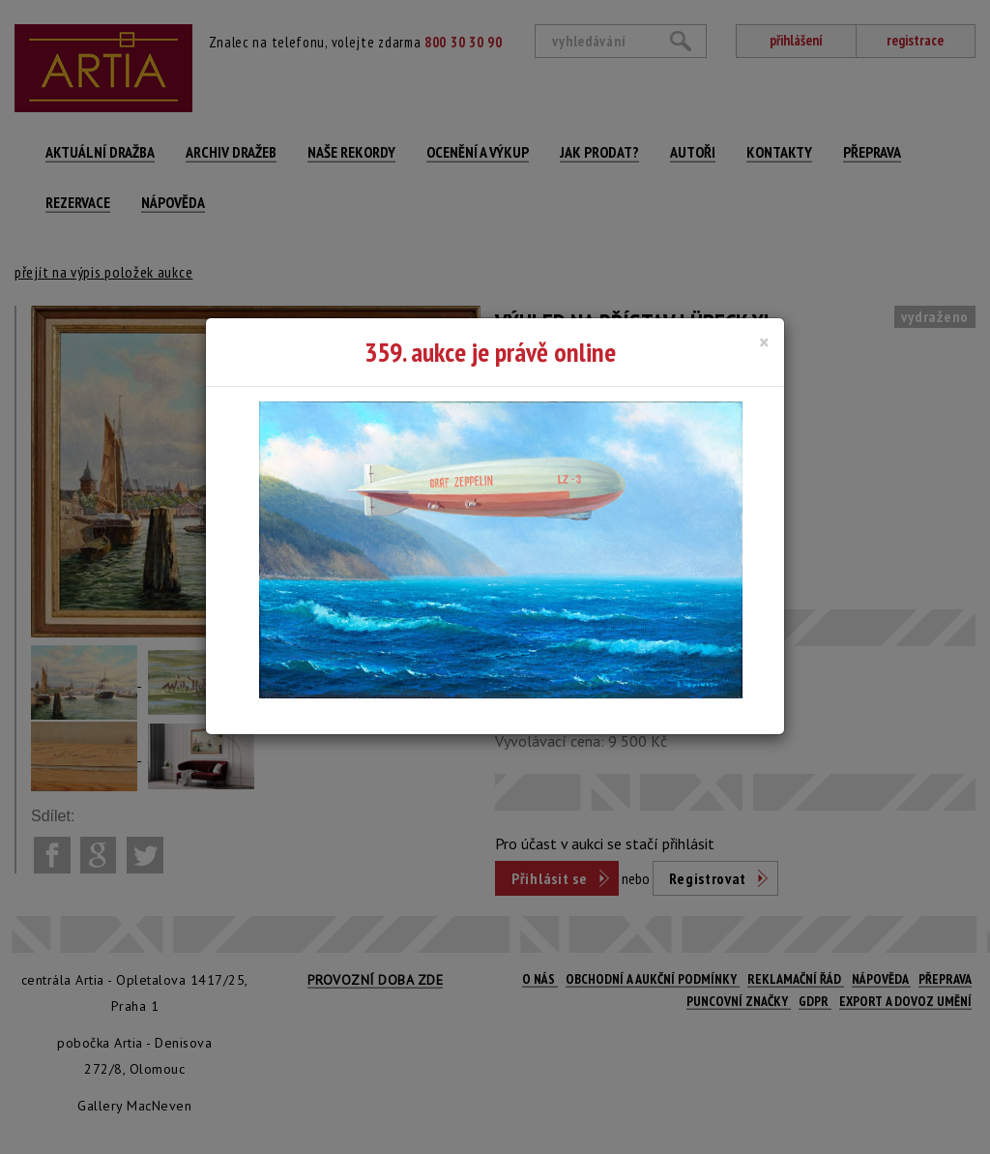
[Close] (764, 342)
